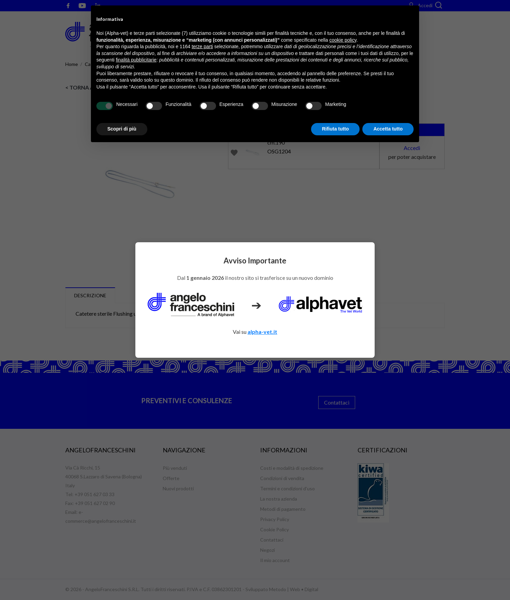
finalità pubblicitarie (136, 60)
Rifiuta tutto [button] (335, 129)
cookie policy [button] (343, 40)
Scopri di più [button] (121, 129)
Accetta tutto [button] (388, 129)
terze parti (202, 46)
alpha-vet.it (262, 331)
